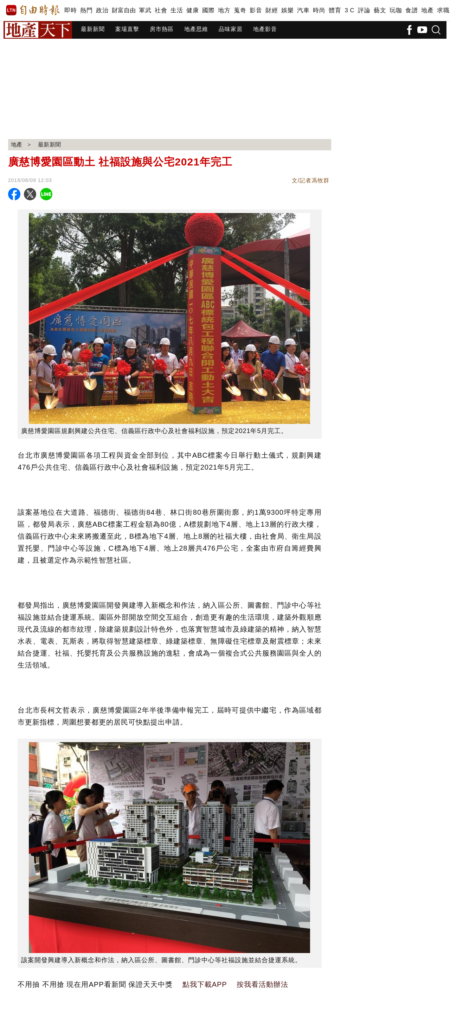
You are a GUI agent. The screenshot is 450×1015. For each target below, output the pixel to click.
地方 (224, 10)
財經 (271, 10)
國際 (208, 10)
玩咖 (396, 10)
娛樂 (287, 10)
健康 (192, 10)
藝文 (380, 10)
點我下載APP (204, 984)
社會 (161, 10)
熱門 (86, 10)
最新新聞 (93, 29)
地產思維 (196, 29)
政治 (102, 10)
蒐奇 (240, 10)
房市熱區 (162, 29)
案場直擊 (127, 29)
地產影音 (265, 29)
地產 (427, 10)
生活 (177, 10)
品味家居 (231, 29)
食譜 (411, 10)
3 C (349, 10)
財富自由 (123, 10)
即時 (70, 10)
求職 (443, 10)
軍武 (145, 10)
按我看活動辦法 (262, 984)
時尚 (319, 10)
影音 (256, 10)
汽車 (303, 10)
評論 (364, 10)
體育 (335, 10)
